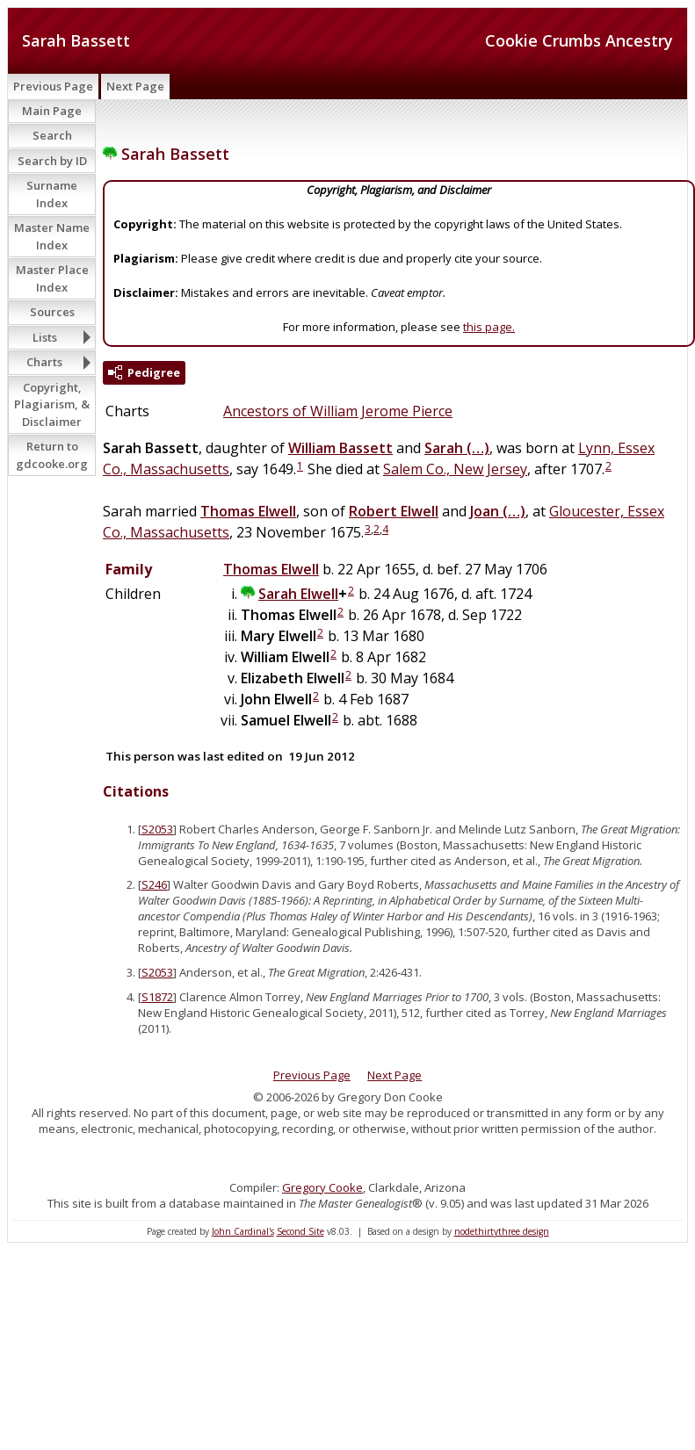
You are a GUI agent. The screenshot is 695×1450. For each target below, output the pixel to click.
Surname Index (51, 194)
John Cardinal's (243, 1231)
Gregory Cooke (322, 1187)
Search (52, 135)
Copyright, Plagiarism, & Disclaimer (52, 404)
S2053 (157, 829)
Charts (44, 362)
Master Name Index (52, 236)
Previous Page (53, 86)
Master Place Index (52, 278)
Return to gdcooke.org (52, 455)
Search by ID (52, 161)
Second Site (300, 1231)
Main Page (52, 111)
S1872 (157, 997)
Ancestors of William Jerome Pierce (337, 411)
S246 (154, 884)
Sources (52, 312)
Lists (45, 337)
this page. (489, 327)
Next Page (135, 86)
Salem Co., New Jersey (455, 469)
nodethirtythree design (501, 1231)
